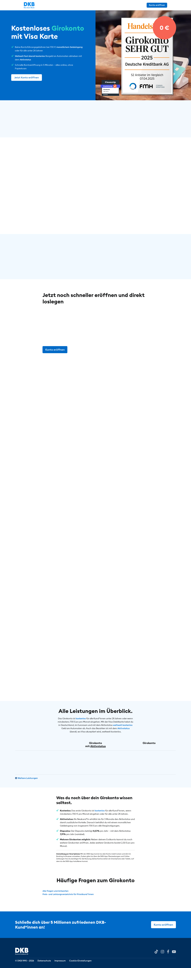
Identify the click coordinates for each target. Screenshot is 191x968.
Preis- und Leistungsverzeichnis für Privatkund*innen (70, 894)
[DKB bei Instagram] (161, 952)
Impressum (64, 962)
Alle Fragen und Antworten (56, 891)
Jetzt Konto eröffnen (26, 77)
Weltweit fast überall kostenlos (31, 56)
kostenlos (81, 718)
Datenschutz (46, 962)
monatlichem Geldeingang (70, 47)
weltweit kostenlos (122, 725)
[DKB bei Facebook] (167, 952)
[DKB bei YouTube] (154, 953)
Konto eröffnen (166, 5)
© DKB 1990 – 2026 (24, 962)
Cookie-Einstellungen (87, 962)
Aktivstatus (26, 59)
